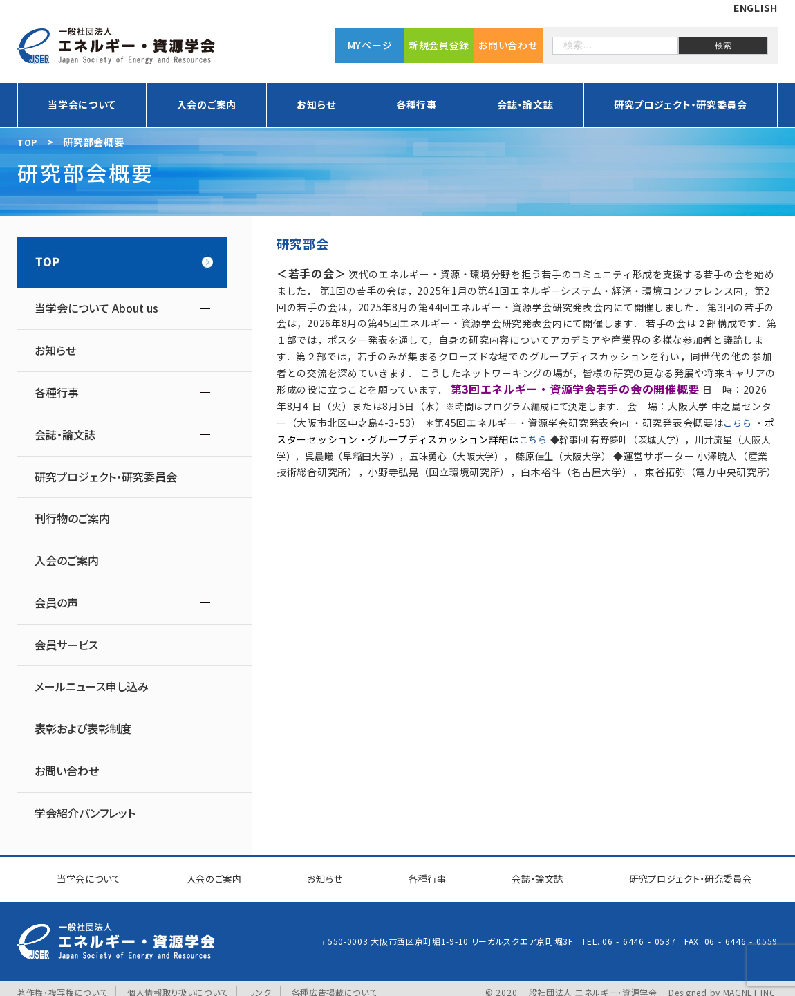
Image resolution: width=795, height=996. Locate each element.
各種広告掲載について (334, 984)
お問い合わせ (507, 45)
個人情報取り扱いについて (177, 984)
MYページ (370, 45)
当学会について (82, 104)
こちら (738, 423)
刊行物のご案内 (72, 518)
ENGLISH (755, 8)
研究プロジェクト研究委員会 (682, 875)
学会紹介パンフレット (85, 813)
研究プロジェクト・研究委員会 (680, 104)
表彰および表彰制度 (83, 729)
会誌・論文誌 (525, 104)
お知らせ (316, 104)
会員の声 (56, 603)
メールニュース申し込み (92, 686)
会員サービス (66, 645)
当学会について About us (96, 308)
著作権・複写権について (62, 984)
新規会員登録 (439, 45)
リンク (260, 984)
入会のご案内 (206, 104)
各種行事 (416, 104)
